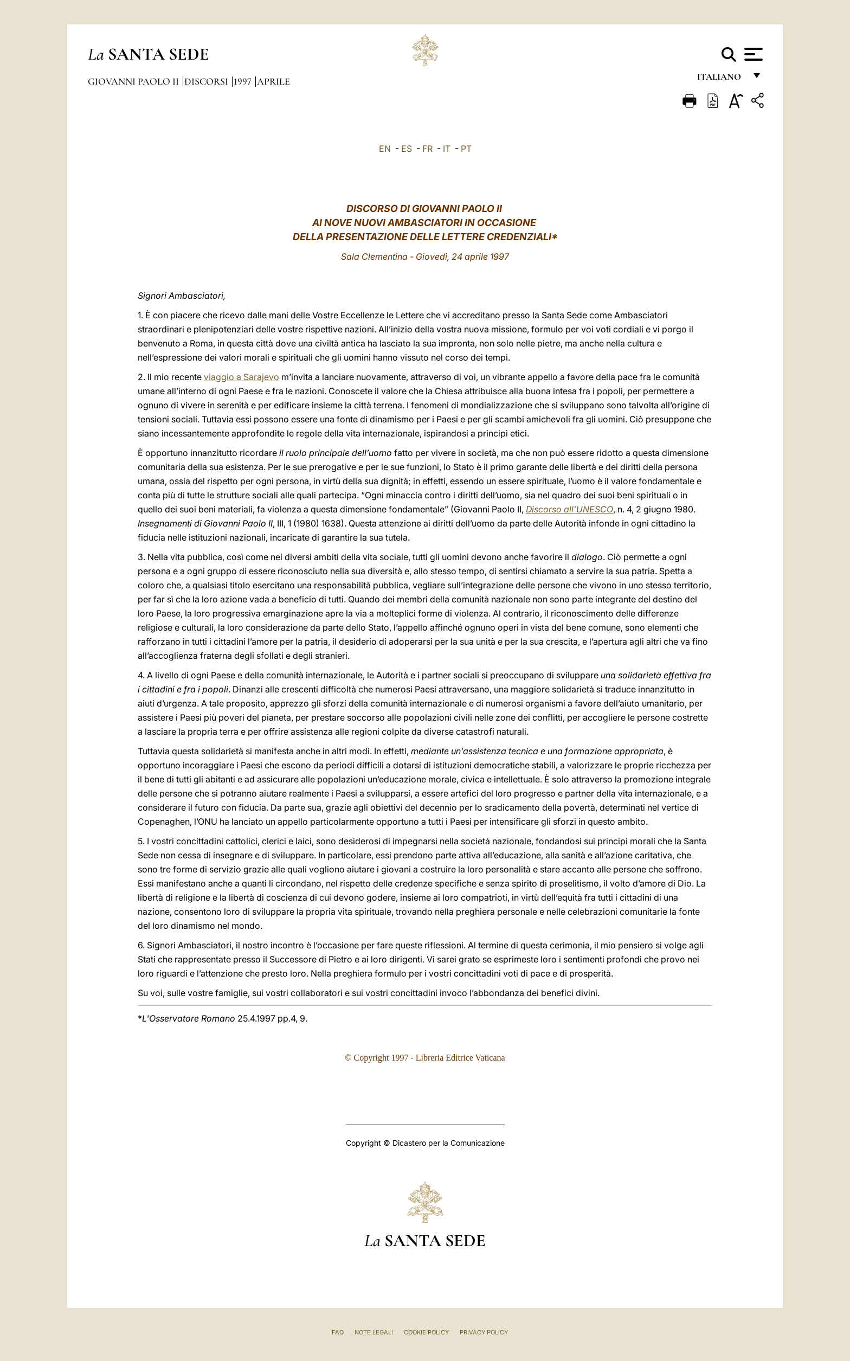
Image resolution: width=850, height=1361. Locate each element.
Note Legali (374, 1332)
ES (406, 148)
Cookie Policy (426, 1332)
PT (466, 148)
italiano (721, 80)
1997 (244, 81)
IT (446, 148)
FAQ (338, 1332)
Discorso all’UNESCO (569, 509)
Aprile (273, 81)
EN (385, 148)
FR (427, 148)
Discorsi (207, 81)
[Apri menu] (752, 54)
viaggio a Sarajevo (241, 376)
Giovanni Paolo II (134, 81)
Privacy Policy (484, 1332)
